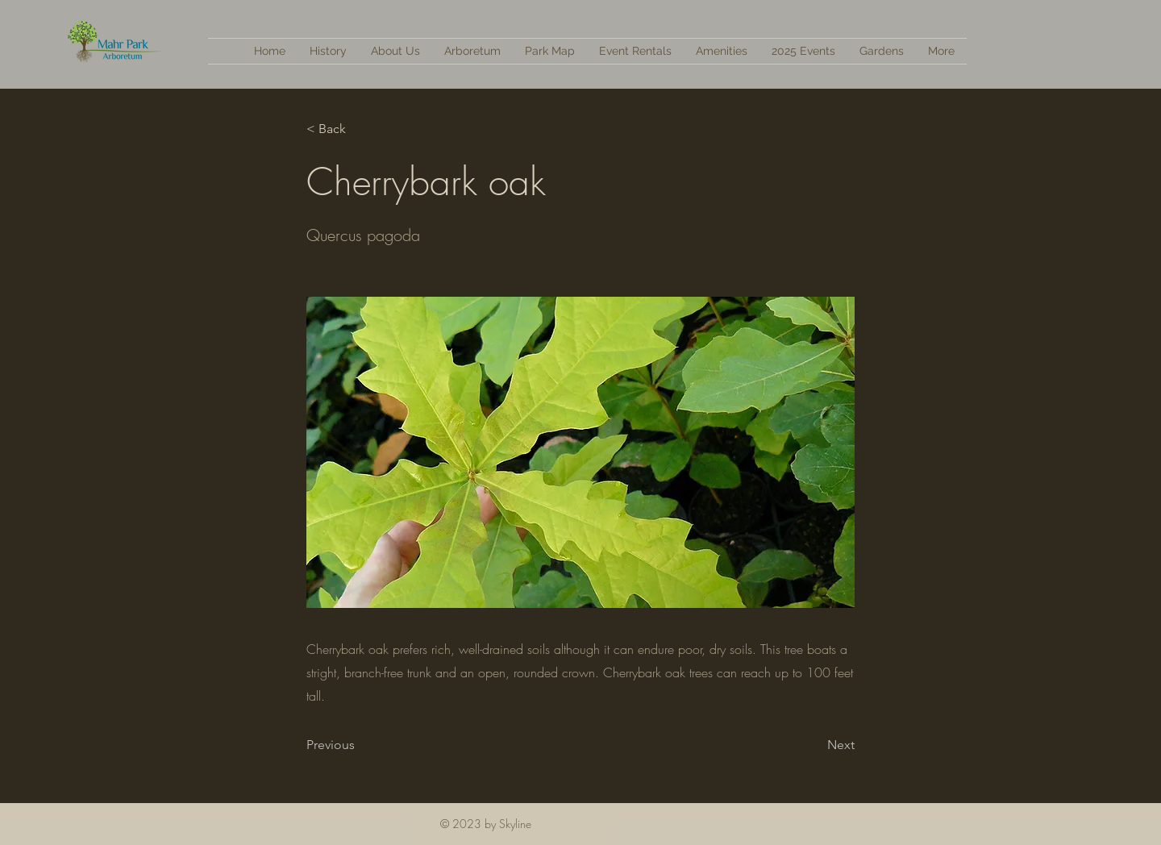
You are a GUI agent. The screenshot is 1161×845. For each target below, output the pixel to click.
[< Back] (359, 129)
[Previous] (359, 745)
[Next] (814, 745)
